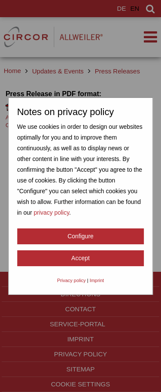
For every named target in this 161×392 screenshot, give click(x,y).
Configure (80, 236)
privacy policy (51, 212)
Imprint (97, 280)
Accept (80, 258)
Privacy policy (71, 280)
